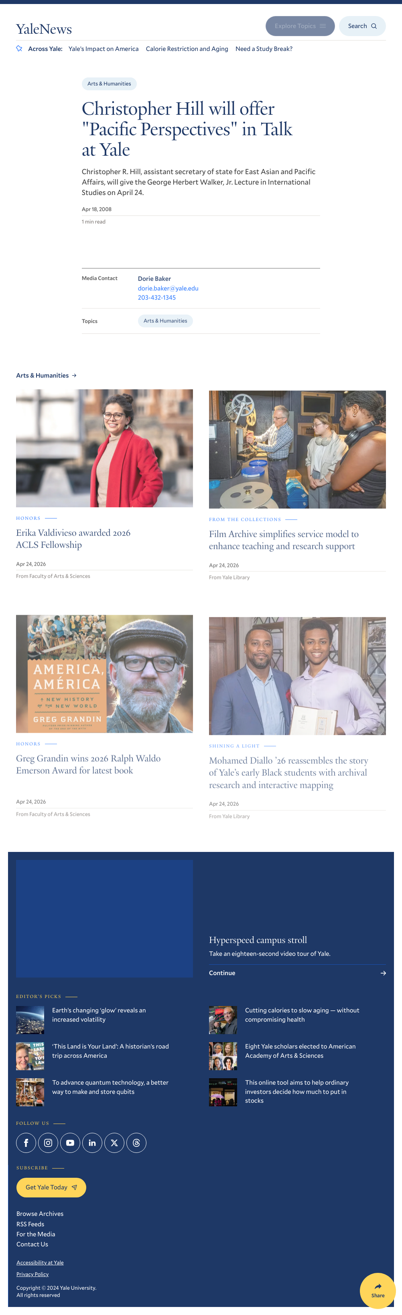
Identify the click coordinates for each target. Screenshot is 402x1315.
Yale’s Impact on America (104, 49)
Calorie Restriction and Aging (187, 49)
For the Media (35, 1234)
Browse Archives (39, 1213)
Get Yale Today (51, 1187)
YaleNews (44, 31)
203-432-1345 (157, 302)
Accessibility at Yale (40, 1262)
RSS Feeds (30, 1224)
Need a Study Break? (264, 49)
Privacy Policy (32, 1274)
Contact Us (32, 1244)
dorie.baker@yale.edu (168, 293)
